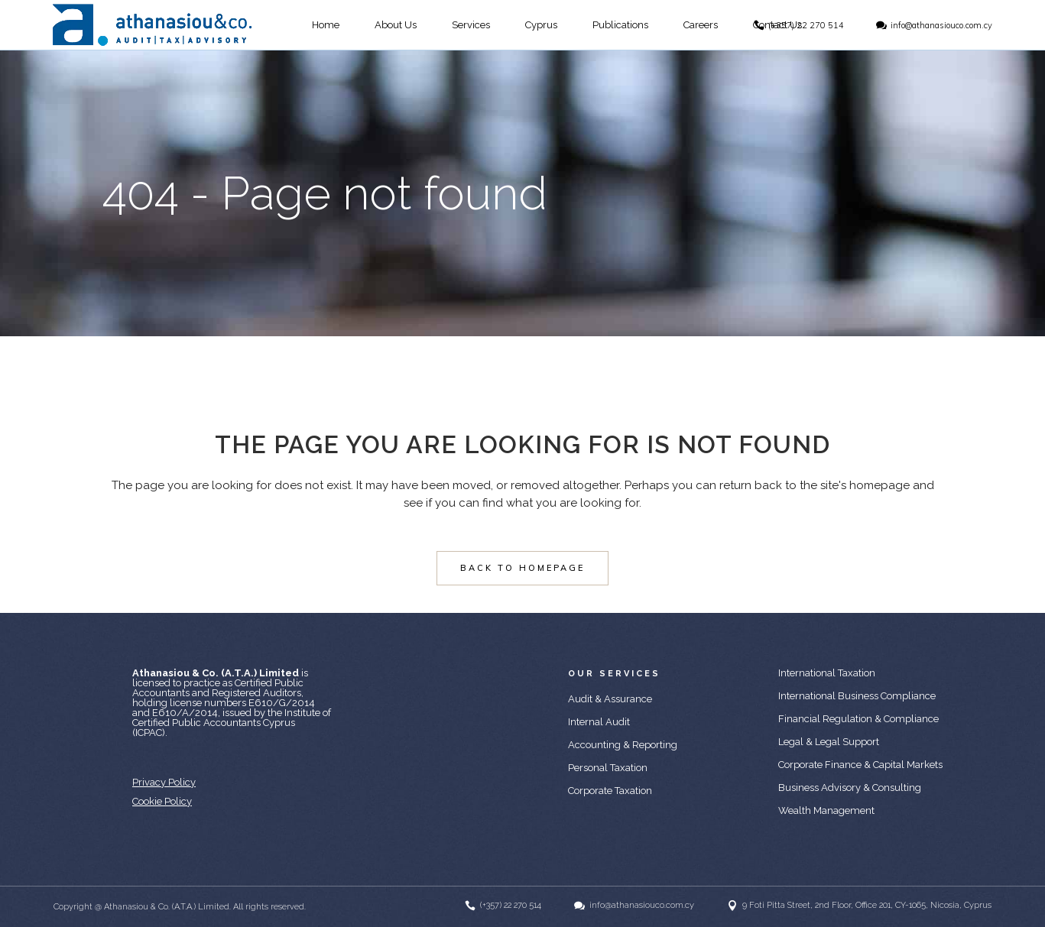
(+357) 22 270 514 (806, 25)
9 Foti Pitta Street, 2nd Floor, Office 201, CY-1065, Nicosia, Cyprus (866, 905)
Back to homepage (522, 567)
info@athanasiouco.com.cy (941, 25)
